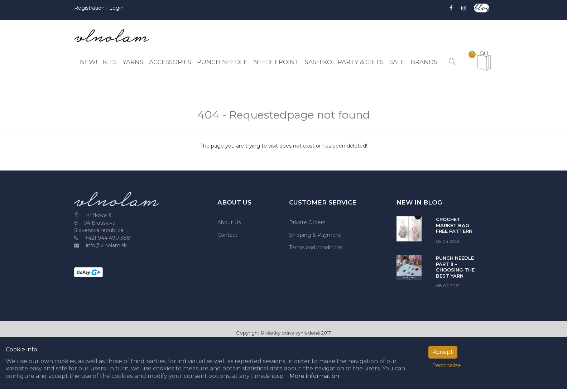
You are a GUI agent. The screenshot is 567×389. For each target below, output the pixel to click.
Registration (90, 8)
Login (116, 8)
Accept (443, 352)
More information (314, 376)
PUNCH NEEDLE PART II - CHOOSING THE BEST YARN (455, 267)
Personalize (446, 365)
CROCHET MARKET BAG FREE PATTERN (454, 225)
